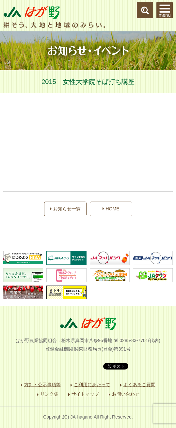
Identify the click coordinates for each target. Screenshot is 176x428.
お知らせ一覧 (65, 208)
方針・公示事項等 (42, 384)
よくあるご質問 (139, 384)
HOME (111, 208)
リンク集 (49, 394)
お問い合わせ (125, 394)
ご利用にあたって (92, 384)
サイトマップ (85, 394)
